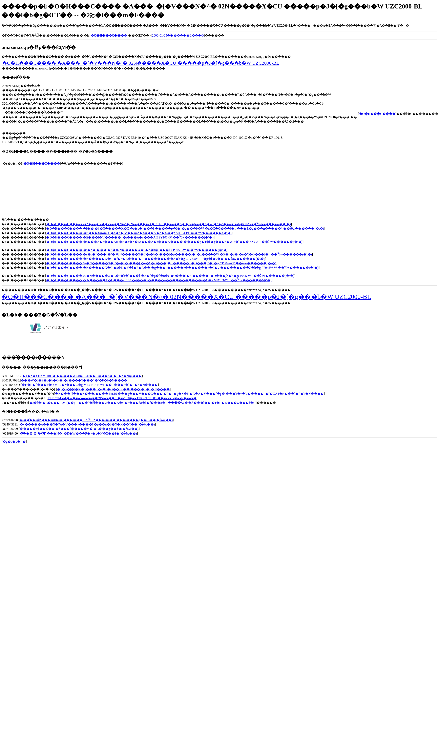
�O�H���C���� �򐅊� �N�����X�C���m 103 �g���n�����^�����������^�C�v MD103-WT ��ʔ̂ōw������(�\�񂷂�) (158, 280)
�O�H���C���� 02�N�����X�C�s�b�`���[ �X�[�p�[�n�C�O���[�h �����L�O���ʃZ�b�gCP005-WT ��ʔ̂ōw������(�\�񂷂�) (170, 275)
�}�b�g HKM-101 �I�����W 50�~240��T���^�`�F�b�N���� (82, 376)
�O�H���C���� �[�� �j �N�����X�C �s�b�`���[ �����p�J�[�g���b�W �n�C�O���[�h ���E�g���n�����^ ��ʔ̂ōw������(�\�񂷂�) (185, 228)
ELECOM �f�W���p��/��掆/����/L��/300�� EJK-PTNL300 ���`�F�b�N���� (122, 398)
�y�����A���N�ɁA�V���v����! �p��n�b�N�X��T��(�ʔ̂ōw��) (87, 424)
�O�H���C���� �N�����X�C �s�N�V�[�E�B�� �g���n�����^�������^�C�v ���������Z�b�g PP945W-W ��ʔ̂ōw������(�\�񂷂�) (182, 267)
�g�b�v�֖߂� (14, 441)
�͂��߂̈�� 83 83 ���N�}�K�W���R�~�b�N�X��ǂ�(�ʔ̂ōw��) (78, 433)
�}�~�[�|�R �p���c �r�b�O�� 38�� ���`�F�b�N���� (113, 389)
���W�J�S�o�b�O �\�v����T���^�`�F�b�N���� (74, 380)
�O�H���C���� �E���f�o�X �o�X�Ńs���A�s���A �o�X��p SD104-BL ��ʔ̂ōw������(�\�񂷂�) (138, 233)
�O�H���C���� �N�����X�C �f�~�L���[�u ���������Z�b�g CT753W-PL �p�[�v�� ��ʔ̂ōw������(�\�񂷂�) (155, 259)
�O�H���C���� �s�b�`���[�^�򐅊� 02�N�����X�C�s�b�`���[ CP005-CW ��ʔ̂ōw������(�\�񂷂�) (136, 250)
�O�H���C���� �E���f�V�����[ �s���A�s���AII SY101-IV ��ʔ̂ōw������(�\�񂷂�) (129, 237)
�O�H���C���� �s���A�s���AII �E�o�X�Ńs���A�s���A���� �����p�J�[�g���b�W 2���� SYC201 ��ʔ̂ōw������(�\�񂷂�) (174, 242)
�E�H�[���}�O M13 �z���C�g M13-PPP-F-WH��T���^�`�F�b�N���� (90, 385)
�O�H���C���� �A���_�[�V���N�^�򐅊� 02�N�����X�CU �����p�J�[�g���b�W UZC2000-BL (140, 63)
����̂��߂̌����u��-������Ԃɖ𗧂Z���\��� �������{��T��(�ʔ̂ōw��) (96, 420)
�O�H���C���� (41, 163)
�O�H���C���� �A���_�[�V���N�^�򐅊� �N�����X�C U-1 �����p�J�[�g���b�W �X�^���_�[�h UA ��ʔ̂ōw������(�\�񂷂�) (168, 224)
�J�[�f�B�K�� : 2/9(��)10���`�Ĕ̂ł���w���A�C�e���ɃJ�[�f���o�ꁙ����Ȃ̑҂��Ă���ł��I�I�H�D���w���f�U (142, 402)
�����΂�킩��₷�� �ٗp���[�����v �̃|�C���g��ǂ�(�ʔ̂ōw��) (79, 429)
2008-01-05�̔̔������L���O (178, 35)
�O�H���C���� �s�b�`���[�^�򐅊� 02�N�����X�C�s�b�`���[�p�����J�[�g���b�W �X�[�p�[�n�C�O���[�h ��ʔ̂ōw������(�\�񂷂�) (179, 254)
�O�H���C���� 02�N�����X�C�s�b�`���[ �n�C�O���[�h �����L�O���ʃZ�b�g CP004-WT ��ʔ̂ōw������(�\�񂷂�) (161, 263)
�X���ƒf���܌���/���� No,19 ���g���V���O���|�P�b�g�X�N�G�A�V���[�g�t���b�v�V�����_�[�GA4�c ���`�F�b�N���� (189, 393)
